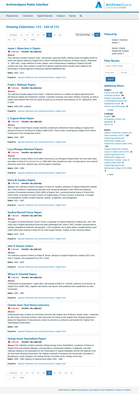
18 (60, 35)
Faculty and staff (111, 93)
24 (25, 40)
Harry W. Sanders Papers (21, 180)
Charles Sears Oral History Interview (28, 305)
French (107, 124)
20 (14, 40)
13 (33, 35)
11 (21, 35)
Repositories (12, 16)
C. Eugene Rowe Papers (21, 118)
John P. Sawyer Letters (20, 246)
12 (27, 35)
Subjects (61, 16)
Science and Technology (114, 106)
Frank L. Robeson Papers (22, 84)
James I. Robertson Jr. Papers (24, 48)
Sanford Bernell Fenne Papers (25, 212)
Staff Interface (64, 390)
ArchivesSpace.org (84, 390)
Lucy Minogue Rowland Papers (25, 149)
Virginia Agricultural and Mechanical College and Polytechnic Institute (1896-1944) (118, 141)
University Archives (112, 95)
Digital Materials (45, 16)
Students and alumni (113, 98)
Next (32, 40)
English (107, 116)
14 (38, 35)
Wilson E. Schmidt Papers (22, 274)
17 (55, 35)
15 (44, 35)
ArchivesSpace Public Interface (27, 4)
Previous (12, 35)
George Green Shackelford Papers (27, 338)
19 (9, 40)
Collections (27, 16)
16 (49, 35)
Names (72, 16)
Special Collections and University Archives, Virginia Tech (42, 77)
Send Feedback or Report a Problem (115, 390)
